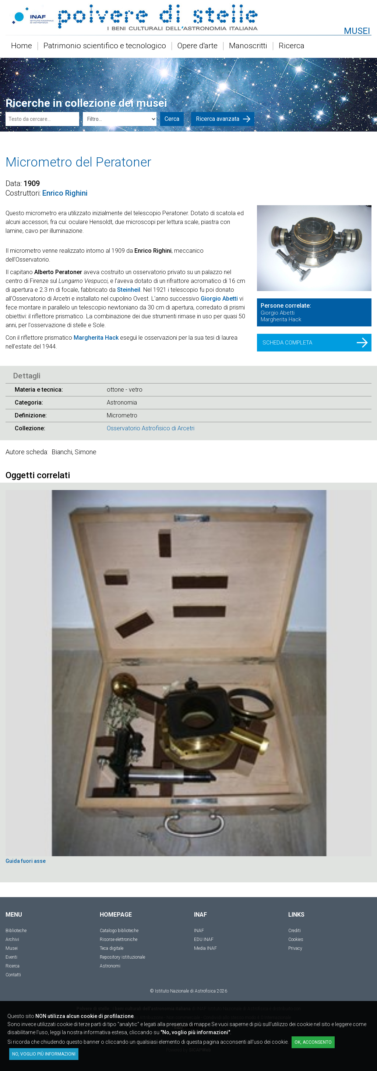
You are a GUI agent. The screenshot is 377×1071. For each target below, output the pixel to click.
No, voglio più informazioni (43, 1054)
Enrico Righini (65, 193)
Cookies (295, 939)
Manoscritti (248, 46)
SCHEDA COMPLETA (315, 342)
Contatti (13, 974)
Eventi (11, 957)
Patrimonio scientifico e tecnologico (104, 46)
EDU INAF (204, 939)
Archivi (12, 939)
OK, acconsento (313, 1042)
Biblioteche (16, 930)
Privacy (295, 948)
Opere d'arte (197, 46)
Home (21, 46)
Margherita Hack (96, 337)
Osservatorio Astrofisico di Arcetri (150, 428)
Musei (12, 948)
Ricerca (291, 46)
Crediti (294, 930)
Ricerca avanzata (223, 119)
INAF (199, 930)
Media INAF (205, 948)
